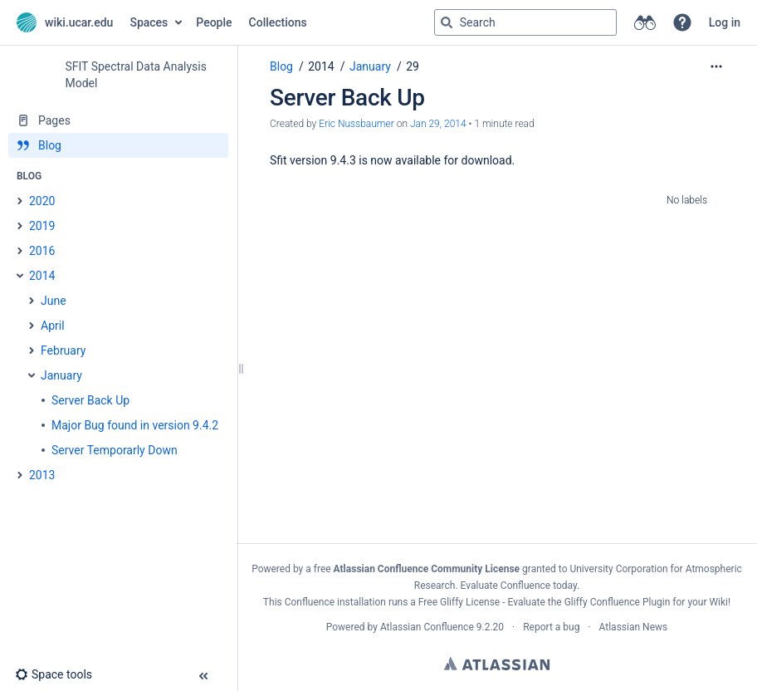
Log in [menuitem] (724, 22)
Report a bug (551, 627)
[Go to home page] (64, 22)
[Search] (446, 22)
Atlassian (496, 663)
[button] (682, 22)
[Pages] (118, 120)
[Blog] (118, 145)
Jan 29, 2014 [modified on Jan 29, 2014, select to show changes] (438, 124)
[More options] (716, 66)
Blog (281, 66)
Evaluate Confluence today (519, 585)
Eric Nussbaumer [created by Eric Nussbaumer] (356, 124)
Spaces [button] (148, 22)
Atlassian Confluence (427, 627)
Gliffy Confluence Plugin (617, 602)
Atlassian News (633, 627)
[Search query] (525, 22)
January (370, 66)
